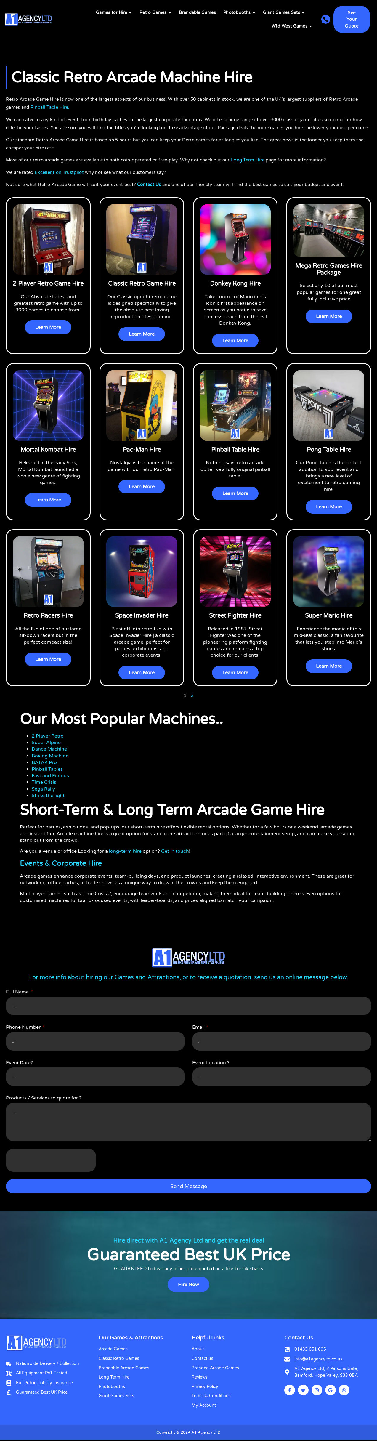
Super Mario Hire (328, 616)
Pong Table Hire (329, 449)
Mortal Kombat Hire (48, 449)
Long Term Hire (247, 160)
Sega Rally (43, 789)
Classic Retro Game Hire (142, 283)
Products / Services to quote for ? (43, 1098)
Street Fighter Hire (235, 616)
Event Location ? (211, 1063)
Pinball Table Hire (235, 449)
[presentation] (51, 1160)
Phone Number (24, 1027)
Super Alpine (46, 743)
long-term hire (125, 852)
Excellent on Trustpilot (59, 172)
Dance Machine (49, 749)
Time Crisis (44, 783)
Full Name (18, 992)
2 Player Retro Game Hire (48, 283)
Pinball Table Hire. (50, 107)
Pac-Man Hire (142, 449)
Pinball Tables (47, 769)
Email (199, 1027)
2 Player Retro (48, 736)
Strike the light (48, 796)
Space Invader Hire (141, 616)
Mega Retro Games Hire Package (328, 269)
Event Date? (19, 1063)
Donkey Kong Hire (235, 283)
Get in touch (175, 852)
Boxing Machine (50, 756)
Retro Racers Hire (48, 616)
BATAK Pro (44, 763)
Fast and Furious (50, 776)
